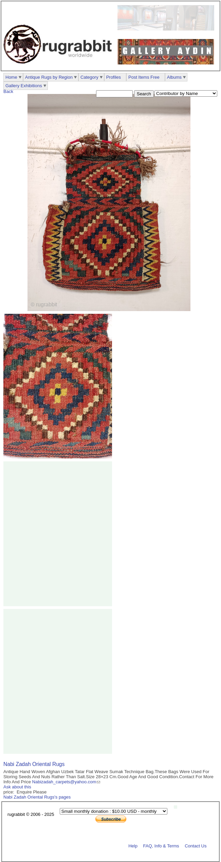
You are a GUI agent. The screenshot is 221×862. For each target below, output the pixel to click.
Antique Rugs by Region (49, 77)
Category (89, 77)
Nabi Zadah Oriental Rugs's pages (37, 797)
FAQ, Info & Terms (161, 845)
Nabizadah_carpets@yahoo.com (64, 781)
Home (11, 77)
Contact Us (195, 845)
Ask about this (17, 786)
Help (132, 845)
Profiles (113, 77)
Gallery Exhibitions (23, 85)
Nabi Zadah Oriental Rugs (34, 764)
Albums (174, 77)
